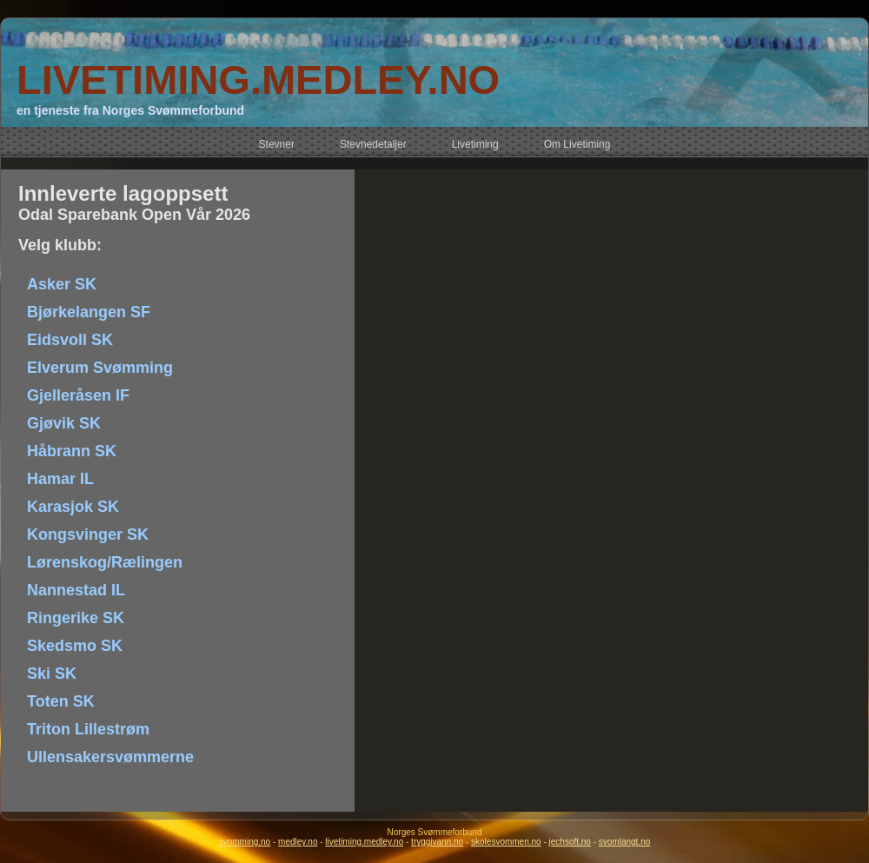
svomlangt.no (624, 841)
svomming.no (244, 841)
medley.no (297, 841)
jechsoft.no (570, 841)
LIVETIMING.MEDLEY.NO (258, 79)
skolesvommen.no (506, 841)
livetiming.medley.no (364, 841)
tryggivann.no (437, 841)
